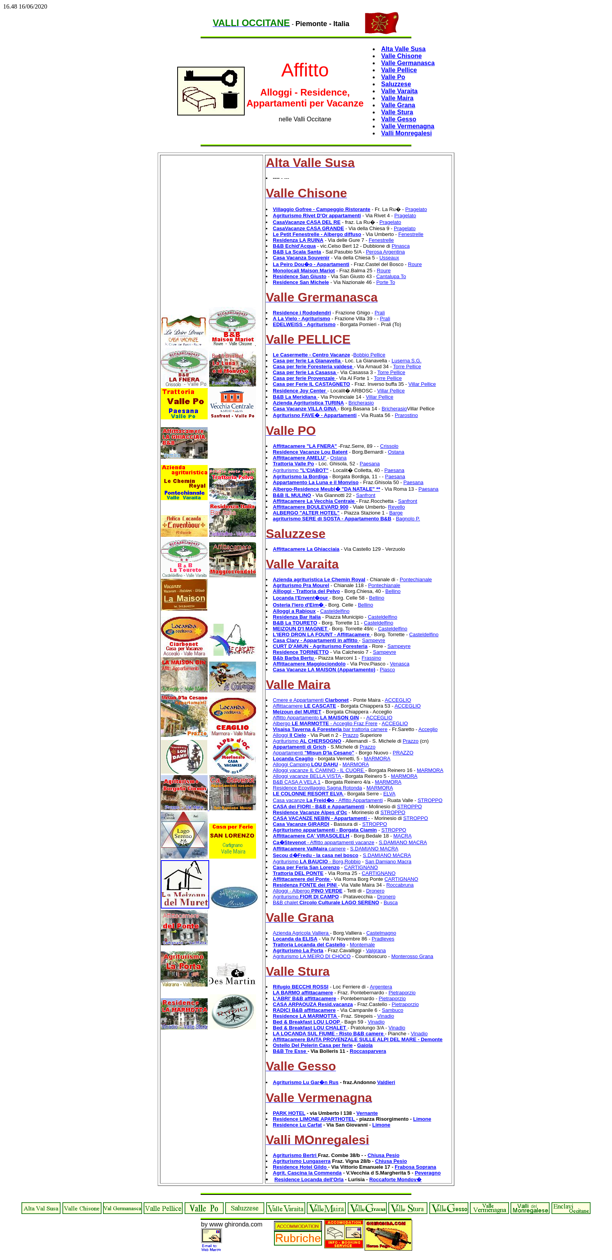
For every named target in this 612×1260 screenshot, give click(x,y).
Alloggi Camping (305, 764)
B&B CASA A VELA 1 (296, 782)
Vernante (367, 1113)
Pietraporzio (401, 993)
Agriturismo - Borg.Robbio (317, 861)
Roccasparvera (368, 1051)
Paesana (370, 464)
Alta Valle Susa (403, 49)
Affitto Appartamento (316, 718)
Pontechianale (416, 579)
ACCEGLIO (398, 700)
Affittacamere (304, 706)
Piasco (387, 670)
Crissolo (389, 446)
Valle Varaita (399, 91)
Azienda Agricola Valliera (301, 933)
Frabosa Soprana (415, 1167)
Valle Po (393, 77)
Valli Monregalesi (406, 133)
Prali (380, 313)
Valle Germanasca (408, 63)
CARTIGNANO (361, 867)
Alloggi (289, 735)
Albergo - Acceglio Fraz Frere (325, 723)
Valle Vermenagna (407, 126)
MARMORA (377, 758)
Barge (396, 513)
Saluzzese (396, 84)
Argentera (381, 987)
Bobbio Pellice (369, 355)
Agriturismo (301, 470)
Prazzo (350, 735)
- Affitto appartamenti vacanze (323, 842)
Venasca (399, 664)
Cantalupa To (391, 276)
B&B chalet (326, 902)
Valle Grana (398, 105)
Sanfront (365, 495)
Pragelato (416, 209)
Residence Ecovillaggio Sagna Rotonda (317, 788)
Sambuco (392, 1010)
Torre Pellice (407, 366)
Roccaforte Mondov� (395, 1179)
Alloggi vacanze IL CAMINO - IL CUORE (319, 770)
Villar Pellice (422, 384)
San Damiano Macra (388, 861)
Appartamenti (313, 753)
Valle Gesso (398, 119)
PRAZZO (403, 753)
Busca (391, 902)
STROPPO (430, 800)
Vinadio (385, 1016)
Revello (396, 507)
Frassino (371, 658)
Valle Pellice (399, 70)
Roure (415, 264)
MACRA (402, 836)
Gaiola (365, 1045)
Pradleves (383, 939)
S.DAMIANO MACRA (403, 842)
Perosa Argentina (385, 252)
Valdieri (386, 1082)
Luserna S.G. (406, 361)
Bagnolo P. (408, 519)
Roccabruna (400, 885)
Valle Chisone (401, 56)
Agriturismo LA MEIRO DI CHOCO (311, 956)
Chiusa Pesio (384, 1155)
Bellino (392, 591)
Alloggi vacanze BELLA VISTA (307, 776)
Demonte (432, 1039)
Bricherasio (361, 403)
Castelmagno (381, 933)
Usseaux (389, 258)
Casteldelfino (334, 611)
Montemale (362, 945)
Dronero (375, 891)
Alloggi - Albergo (307, 891)
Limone (422, 1119)
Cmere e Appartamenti (311, 700)
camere (309, 849)
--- (286, 178)
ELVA (389, 794)
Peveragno (428, 1173)
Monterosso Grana (412, 956)
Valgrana (376, 950)
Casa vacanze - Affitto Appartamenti (328, 800)
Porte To (385, 282)
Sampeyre (373, 640)
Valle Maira (397, 98)
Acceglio (428, 729)
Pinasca (400, 246)
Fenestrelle (410, 234)
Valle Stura (397, 112)
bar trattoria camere (330, 729)
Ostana (396, 452)
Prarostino (406, 415)
